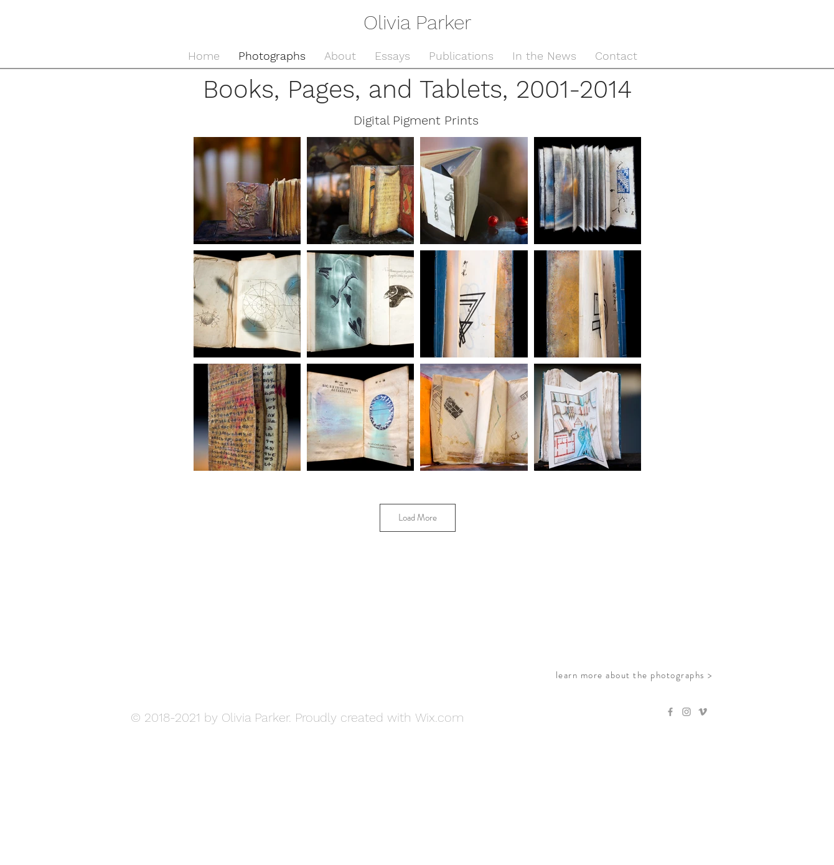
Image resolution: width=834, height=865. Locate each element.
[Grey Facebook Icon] (670, 711)
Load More (417, 517)
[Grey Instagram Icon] (686, 711)
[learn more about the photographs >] (635, 675)
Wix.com (439, 717)
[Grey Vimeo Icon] (702, 711)
